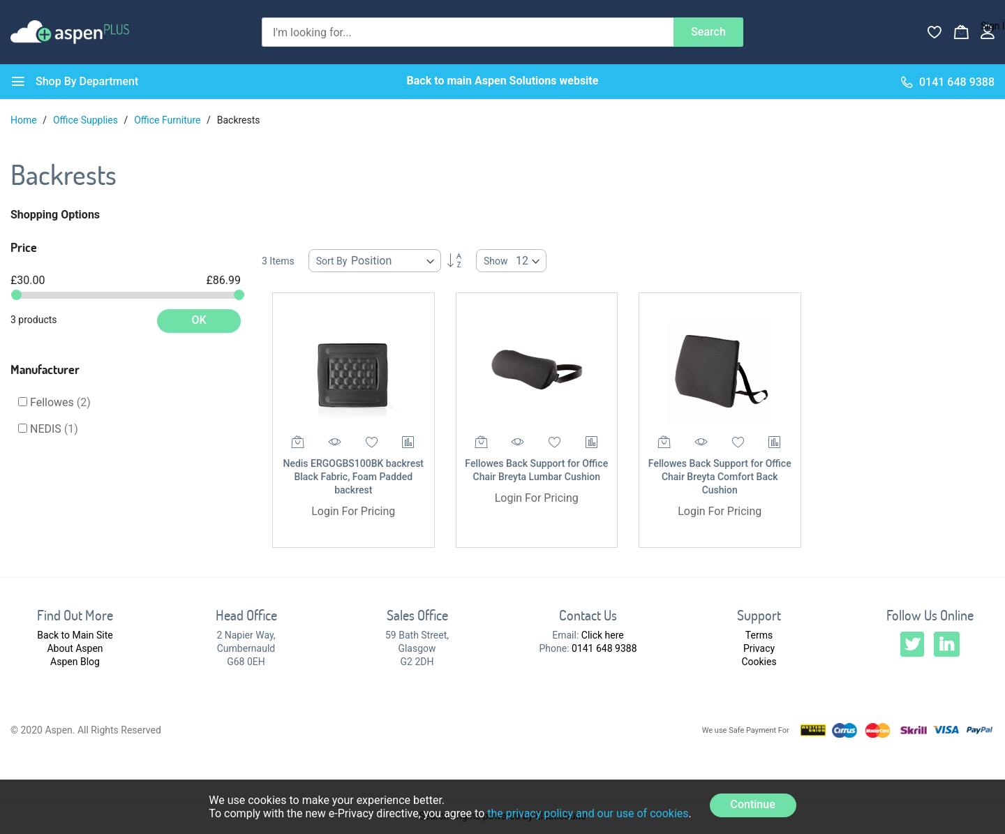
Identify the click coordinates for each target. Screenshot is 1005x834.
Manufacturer (45, 369)
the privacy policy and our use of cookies (587, 813)
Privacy (759, 648)
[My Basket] (961, 32)
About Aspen (75, 648)
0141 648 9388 (604, 648)
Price (23, 247)
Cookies (758, 661)
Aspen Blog (75, 661)
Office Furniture (168, 120)
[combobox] (467, 32)
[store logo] (69, 31)
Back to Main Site (74, 635)
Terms (759, 635)
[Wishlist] (934, 32)
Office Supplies (87, 120)
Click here (602, 635)
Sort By (332, 261)
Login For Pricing (353, 511)
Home (24, 120)
